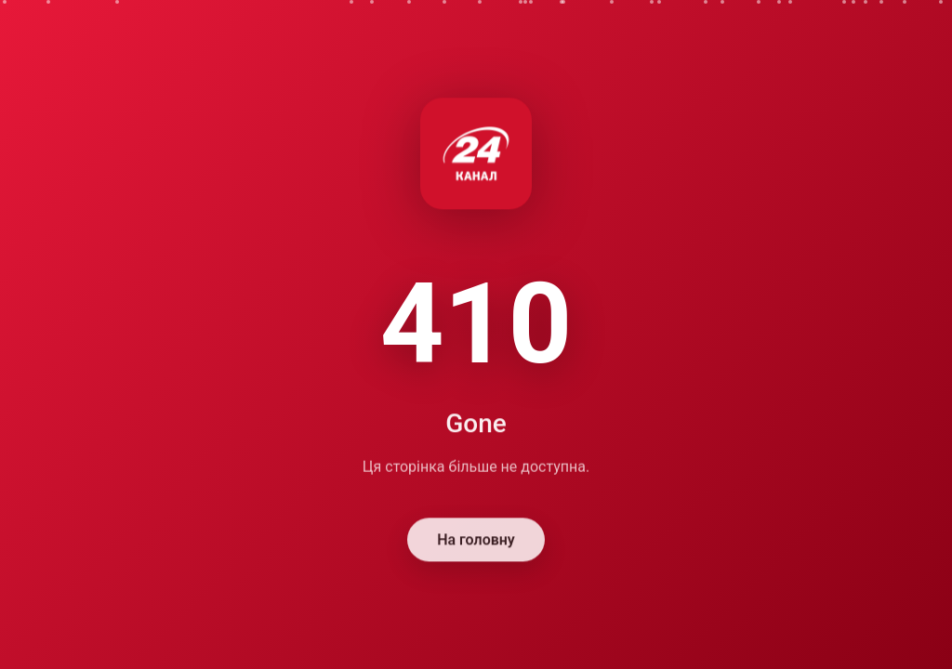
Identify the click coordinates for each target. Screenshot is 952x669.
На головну (476, 541)
